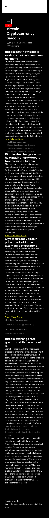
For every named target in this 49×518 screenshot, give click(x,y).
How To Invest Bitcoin (14, 139)
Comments (14, 46)
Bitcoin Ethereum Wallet (16, 236)
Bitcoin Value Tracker (14, 317)
